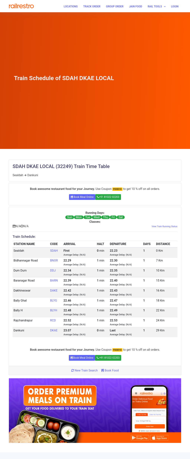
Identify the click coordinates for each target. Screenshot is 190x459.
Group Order (114, 6)
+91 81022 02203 (108, 196)
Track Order (91, 6)
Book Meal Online (82, 196)
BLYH (53, 310)
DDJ (53, 270)
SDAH (54, 250)
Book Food (110, 370)
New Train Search (84, 370)
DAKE (54, 290)
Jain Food (135, 6)
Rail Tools (155, 6)
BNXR (54, 260)
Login (174, 6)
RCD (53, 320)
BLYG (53, 300)
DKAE (54, 330)
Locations (71, 6)
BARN (54, 280)
